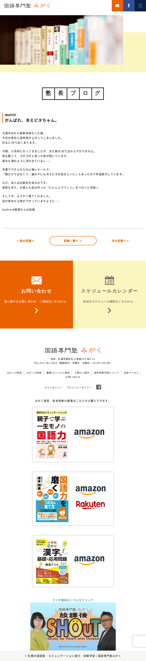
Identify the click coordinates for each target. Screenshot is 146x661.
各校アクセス (131, 372)
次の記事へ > (120, 241)
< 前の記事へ (25, 241)
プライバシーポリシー (79, 387)
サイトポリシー (53, 387)
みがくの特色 (34, 372)
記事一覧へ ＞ (73, 241)
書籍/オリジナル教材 (58, 372)
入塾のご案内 (81, 372)
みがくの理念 (14, 372)
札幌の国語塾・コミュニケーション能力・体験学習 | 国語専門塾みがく (74, 656)
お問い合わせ (72, 377)
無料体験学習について (106, 372)
